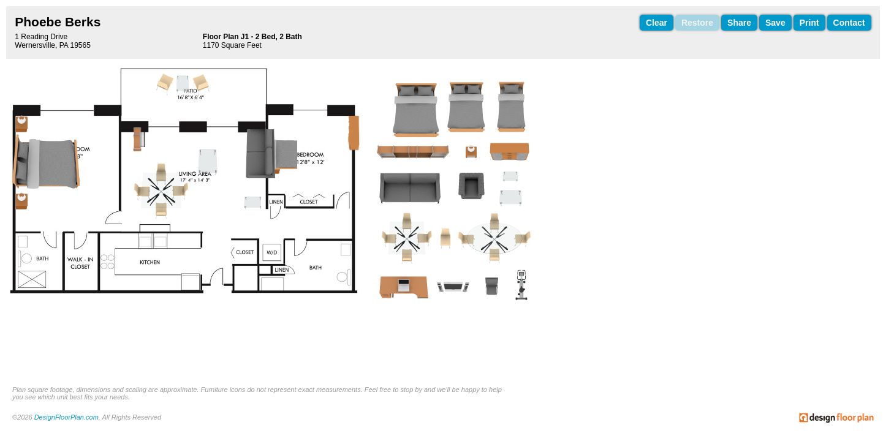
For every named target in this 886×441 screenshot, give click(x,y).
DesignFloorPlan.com (66, 417)
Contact (849, 23)
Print (809, 23)
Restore (697, 23)
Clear (656, 23)
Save (775, 23)
